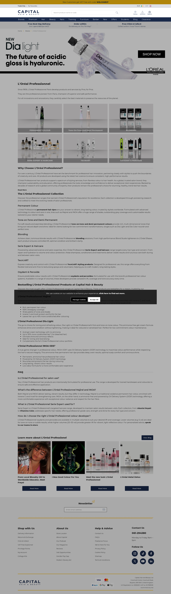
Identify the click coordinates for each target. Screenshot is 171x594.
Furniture (84, 19)
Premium (33, 19)
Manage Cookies (79, 300)
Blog (135, 19)
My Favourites (32, 6)
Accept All (94, 300)
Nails (62, 19)
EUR (140, 6)
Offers (114, 19)
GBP (148, 6)
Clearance (146, 19)
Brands (21, 19)
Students (125, 19)
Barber (96, 19)
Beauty (52, 19)
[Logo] (28, 12)
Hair (43, 19)
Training (72, 19)
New (105, 19)
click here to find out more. (112, 293)
